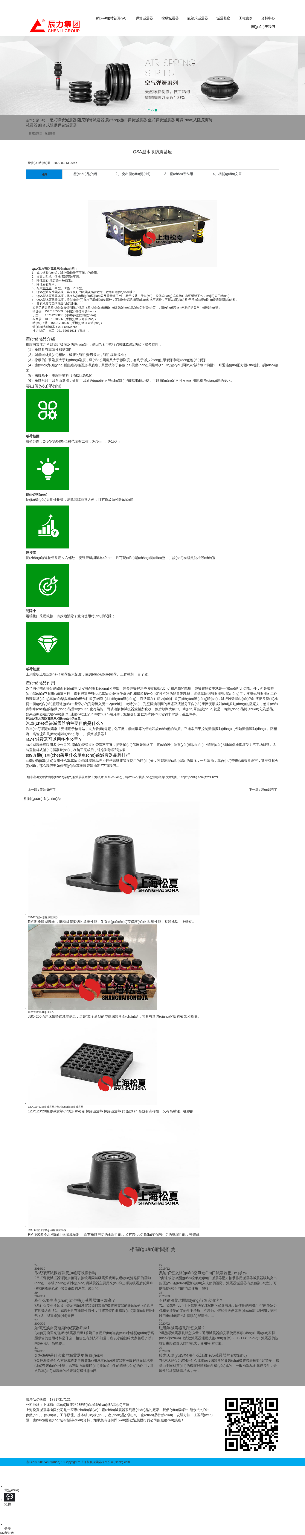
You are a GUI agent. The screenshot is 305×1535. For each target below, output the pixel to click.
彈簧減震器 (144, 18)
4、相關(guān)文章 (227, 174)
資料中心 (268, 18)
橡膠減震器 (170, 18)
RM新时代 (7, 1533)
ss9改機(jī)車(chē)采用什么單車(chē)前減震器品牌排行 (78, 755)
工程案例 (246, 18)
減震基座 (223, 18)
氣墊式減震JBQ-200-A (40, 1012)
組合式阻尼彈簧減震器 (57, 125)
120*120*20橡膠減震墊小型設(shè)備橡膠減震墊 (55, 1106)
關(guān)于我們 (263, 27)
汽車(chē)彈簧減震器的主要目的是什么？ (65, 723)
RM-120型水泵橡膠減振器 (43, 917)
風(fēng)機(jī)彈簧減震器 (126, 120)
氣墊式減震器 (197, 18)
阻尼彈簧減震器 (90, 120)
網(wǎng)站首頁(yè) (111, 18)
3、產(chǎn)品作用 (178, 174)
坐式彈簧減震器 (161, 120)
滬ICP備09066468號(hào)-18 (45, 1462)
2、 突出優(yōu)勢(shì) (133, 174)
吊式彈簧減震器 (63, 120)
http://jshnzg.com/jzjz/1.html (199, 777)
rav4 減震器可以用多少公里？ (54, 739)
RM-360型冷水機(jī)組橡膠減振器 (47, 1230)
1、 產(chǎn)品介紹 (82, 174)
